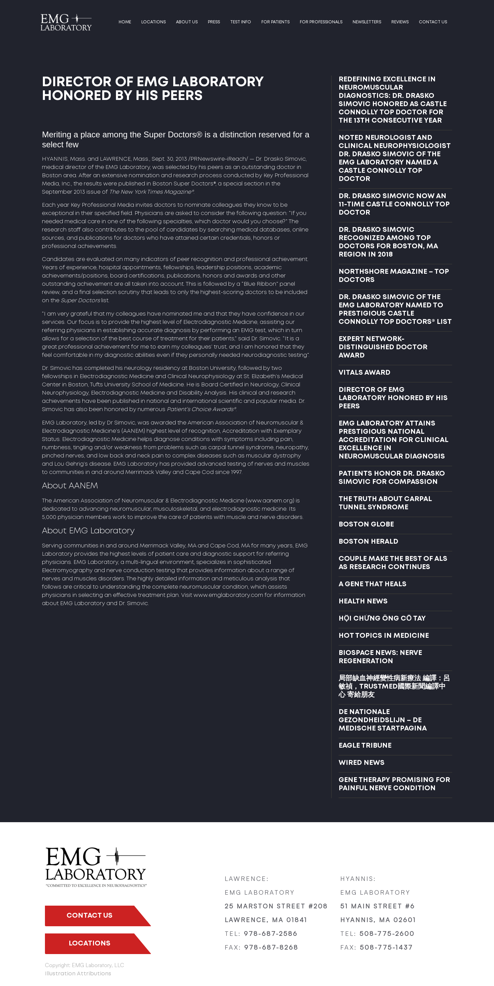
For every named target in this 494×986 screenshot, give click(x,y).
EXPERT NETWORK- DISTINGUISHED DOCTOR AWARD (383, 347)
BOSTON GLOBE (366, 524)
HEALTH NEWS (363, 601)
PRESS (214, 22)
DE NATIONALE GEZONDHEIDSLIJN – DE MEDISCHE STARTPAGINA (383, 720)
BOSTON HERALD (368, 542)
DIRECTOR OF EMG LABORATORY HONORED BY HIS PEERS (393, 398)
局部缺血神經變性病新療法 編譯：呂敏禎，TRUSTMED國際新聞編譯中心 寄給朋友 (394, 686)
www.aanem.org (270, 500)
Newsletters (367, 22)
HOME (125, 22)
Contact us (433, 22)
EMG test (253, 330)
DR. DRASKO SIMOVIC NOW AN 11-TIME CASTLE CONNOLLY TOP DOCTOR (394, 204)
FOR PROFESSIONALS (321, 22)
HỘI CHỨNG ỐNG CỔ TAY (382, 618)
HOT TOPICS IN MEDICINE (384, 636)
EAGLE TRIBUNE (365, 746)
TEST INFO (240, 22)
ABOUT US (187, 22)
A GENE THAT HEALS (373, 584)
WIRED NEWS (362, 763)
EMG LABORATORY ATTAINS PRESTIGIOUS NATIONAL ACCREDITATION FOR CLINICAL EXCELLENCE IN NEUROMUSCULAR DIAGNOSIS (393, 440)
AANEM (133, 431)
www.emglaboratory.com (228, 595)
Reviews (400, 22)
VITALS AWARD (364, 373)
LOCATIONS (153, 22)
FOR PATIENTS (275, 22)
